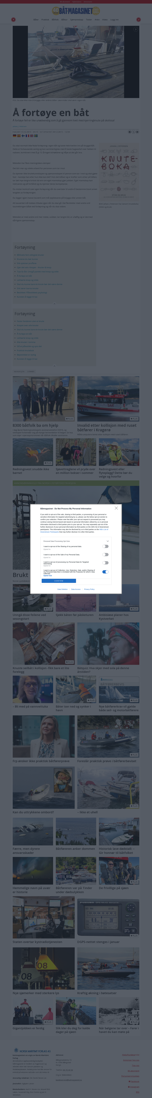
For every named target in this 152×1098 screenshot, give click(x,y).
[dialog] (76, 549)
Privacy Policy (89, 589)
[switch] (105, 546)
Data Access (76, 589)
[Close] (117, 509)
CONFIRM (58, 581)
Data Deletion (62, 589)
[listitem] (76, 541)
